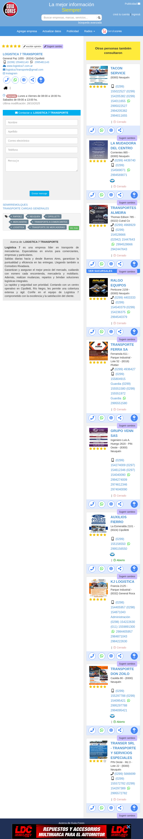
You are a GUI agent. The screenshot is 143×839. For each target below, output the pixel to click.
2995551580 (119, 403)
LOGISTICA (18, 227)
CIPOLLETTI (54, 216)
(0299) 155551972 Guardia (123, 393)
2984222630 (119, 641)
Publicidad (132, 3)
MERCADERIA (20, 222)
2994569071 (119, 175)
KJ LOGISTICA (122, 582)
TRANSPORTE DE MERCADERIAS (48, 227)
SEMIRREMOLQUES (15, 204)
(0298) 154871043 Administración (123, 612)
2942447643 (119, 249)
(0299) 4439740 (124, 160)
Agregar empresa (27, 31)
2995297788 (119, 705)
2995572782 (119, 793)
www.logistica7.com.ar (20, 65)
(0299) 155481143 (17, 62)
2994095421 (119, 710)
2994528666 (124, 244)
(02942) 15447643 (123, 239)
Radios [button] (89, 31)
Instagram (11, 73)
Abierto (119, 560)
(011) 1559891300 (123, 626)
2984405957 (124, 631)
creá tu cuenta (121, 14)
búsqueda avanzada (90, 22)
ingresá (136, 14)
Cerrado (119, 121)
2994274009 (119, 479)
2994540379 (119, 317)
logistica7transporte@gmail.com (24, 69)
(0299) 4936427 (124, 369)
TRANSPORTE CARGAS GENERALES (26, 208)
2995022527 (119, 105)
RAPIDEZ (17, 216)
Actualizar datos (51, 31)
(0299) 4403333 (124, 297)
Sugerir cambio (53, 46)
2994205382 (119, 110)
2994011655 (119, 115)
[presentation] (34, 181)
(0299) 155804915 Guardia (118, 378)
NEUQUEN (35, 216)
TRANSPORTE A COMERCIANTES (50, 222)
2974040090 (119, 489)
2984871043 (119, 636)
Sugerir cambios (127, 138)
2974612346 (119, 484)
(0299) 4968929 (124, 225)
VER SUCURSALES (100, 270)
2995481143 (42, 62)
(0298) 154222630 (123, 621)
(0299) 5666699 (124, 773)
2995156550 (119, 548)
